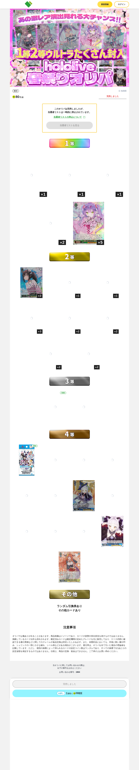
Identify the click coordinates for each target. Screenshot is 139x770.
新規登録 (105, 4)
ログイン (121, 4)
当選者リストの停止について (69, 117)
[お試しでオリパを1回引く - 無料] (69, 693)
